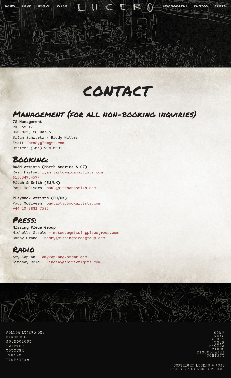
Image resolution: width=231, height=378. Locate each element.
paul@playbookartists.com (73, 203)
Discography (175, 5)
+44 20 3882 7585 (31, 208)
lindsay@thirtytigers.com (73, 262)
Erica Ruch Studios (204, 369)
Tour (26, 5)
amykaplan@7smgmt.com (64, 257)
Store (220, 5)
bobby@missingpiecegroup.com (74, 238)
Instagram (18, 360)
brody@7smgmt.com (46, 143)
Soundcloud (19, 342)
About (44, 5)
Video (62, 5)
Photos (201, 5)
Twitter (15, 346)
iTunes (14, 355)
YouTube (15, 351)
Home (219, 333)
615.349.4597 (26, 177)
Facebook (16, 337)
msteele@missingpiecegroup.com (86, 233)
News (10, 5)
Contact (216, 356)
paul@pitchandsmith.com (71, 188)
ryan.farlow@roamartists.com (72, 172)
